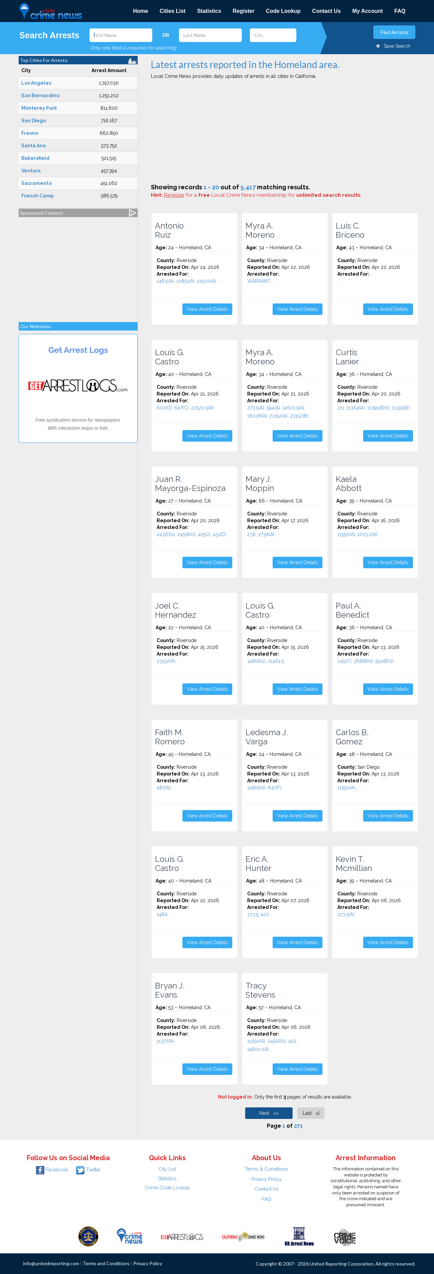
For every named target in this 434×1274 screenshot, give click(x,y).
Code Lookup (283, 11)
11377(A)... (167, 1041)
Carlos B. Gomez (352, 737)
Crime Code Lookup (167, 1187)
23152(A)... (167, 661)
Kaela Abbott (348, 483)
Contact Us (326, 11)
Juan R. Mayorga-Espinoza (190, 483)
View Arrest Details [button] (207, 309)
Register (243, 11)
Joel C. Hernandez (175, 610)
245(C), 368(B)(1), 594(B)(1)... (367, 661)
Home (140, 11)
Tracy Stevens (260, 990)
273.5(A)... (347, 914)
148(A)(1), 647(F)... (265, 787)
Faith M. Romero (170, 737)
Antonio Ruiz (169, 230)
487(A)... (165, 787)
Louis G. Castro (169, 357)
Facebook (52, 1169)
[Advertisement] (78, 266)
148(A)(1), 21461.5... (267, 661)
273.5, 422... (259, 914)
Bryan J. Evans (169, 990)
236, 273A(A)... (262, 534)
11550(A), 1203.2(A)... (358, 534)
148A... (164, 914)
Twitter (88, 1169)
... (338, 281)
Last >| (311, 1113)
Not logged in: (235, 1097)
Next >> (269, 1113)
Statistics (209, 11)
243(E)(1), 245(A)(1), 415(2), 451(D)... (193, 534)
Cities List (172, 11)
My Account (367, 11)
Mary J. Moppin (259, 483)
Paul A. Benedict (352, 610)
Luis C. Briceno (350, 230)
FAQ (400, 11)
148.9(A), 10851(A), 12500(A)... (188, 281)
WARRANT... (260, 281)
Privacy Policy (266, 1179)
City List (167, 1169)
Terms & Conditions (266, 1169)
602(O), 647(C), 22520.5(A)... (187, 407)
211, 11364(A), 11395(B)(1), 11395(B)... (375, 407)
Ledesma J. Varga (266, 737)
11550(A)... (347, 787)
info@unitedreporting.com (51, 1263)
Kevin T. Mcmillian (354, 863)
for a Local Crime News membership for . (263, 195)
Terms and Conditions (106, 1263)
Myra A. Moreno (260, 230)
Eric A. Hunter (258, 863)
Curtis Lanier (347, 357)
